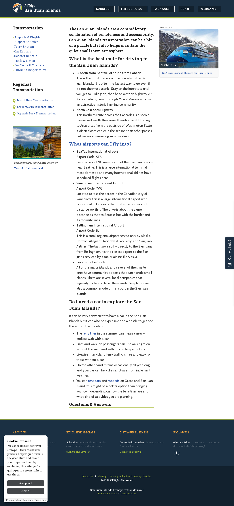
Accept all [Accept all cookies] (25, 490)
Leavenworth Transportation (35, 107)
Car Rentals (22, 51)
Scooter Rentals (25, 56)
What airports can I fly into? (100, 144)
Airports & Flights (27, 37)
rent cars (94, 381)
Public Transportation (30, 70)
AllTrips (30, 5)
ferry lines (90, 333)
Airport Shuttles (26, 42)
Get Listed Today (130, 451)
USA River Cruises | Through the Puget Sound (187, 73)
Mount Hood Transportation (35, 100)
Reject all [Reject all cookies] (26, 497)
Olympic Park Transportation (36, 113)
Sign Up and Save (78, 451)
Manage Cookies (142, 476)
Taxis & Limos (24, 61)
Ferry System (24, 46)
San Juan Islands (43, 10)
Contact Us (87, 476)
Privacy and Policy (120, 476)
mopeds (114, 381)
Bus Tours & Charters (29, 65)
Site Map (101, 476)
